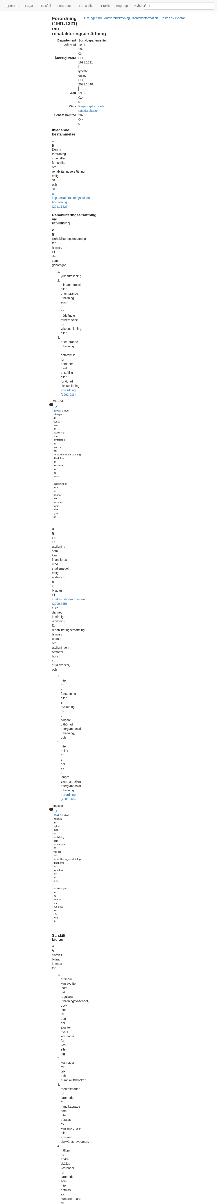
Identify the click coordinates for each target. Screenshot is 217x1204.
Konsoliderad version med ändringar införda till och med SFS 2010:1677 (119, 1103)
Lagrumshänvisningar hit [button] (169, 317)
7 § (64, 422)
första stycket (93, 541)
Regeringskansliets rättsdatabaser (112, 56)
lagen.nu (11, 6)
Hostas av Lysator (173, 1202)
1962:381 (169, 764)
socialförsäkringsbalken (84, 83)
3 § (64, 133)
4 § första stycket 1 (109, 901)
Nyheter (140, 5)
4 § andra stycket (108, 411)
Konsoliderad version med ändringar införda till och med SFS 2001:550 (118, 968)
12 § (65, 677)
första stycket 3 (99, 407)
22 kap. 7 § (168, 782)
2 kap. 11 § (144, 764)
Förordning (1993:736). (166, 795)
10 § (196, 322)
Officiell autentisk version (87, 1163)
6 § (64, 317)
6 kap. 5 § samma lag (103, 790)
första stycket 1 (90, 269)
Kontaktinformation (146, 1202)
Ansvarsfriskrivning (118, 1202)
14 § (65, 723)
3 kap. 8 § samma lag (160, 769)
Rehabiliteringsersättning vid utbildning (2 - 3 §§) (21, 25)
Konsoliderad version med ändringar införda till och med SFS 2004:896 (118, 1019)
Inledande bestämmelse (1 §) (21, 18)
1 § (64, 74)
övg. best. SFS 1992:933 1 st (175, 322)
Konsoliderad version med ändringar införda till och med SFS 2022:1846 (119, 1168)
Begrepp (122, 5)
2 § (64, 97)
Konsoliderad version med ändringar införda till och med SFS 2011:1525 (119, 1135)
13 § (65, 707)
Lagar (29, 5)
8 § (130, 411)
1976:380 (161, 786)
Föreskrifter (87, 5)
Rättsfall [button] (158, 97)
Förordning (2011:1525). (118, 83)
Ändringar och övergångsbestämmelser (18, 43)
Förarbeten (64, 5)
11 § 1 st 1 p (161, 428)
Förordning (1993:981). (103, 273)
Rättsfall (45, 5)
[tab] (183, 98)
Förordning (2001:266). (122, 170)
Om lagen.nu (94, 1202)
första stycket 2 (95, 392)
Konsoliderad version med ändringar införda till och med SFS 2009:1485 (119, 1052)
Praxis (105, 5)
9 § (64, 521)
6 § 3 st (158, 507)
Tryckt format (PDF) (83, 936)
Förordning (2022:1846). (87, 495)
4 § (64, 185)
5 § (64, 280)
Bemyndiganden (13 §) (17, 36)
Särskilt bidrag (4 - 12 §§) (19, 32)
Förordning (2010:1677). (120, 716)
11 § (156, 601)
